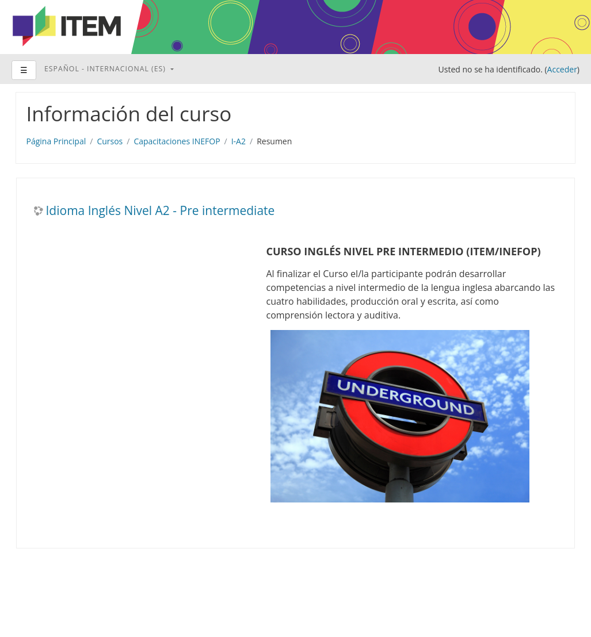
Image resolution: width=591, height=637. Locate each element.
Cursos (110, 141)
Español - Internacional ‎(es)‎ (106, 69)
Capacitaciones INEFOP (177, 141)
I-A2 (238, 141)
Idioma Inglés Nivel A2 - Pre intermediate (160, 210)
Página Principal (56, 141)
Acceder (562, 69)
